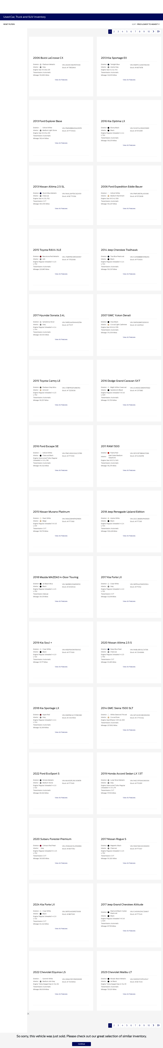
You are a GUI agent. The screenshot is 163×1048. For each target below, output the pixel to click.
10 (149, 31)
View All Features (61, 80)
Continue (81, 1044)
